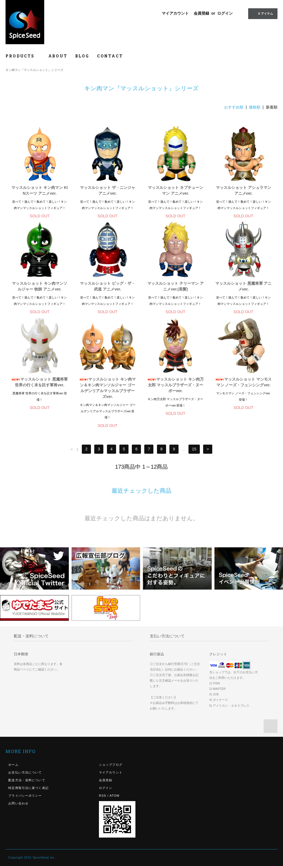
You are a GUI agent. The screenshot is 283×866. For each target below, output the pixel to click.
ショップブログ (110, 764)
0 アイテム (262, 13)
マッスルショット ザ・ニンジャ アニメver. (107, 190)
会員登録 (201, 13)
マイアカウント (175, 13)
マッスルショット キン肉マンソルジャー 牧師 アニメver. (39, 286)
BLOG (82, 56)
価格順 (254, 107)
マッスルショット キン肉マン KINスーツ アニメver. (39, 190)
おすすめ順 (233, 107)
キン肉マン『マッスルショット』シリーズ (34, 70)
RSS (102, 795)
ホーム (13, 764)
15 (194, 449)
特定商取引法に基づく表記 (28, 788)
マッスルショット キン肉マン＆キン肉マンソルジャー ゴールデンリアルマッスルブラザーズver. (107, 388)
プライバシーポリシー (25, 795)
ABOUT (57, 56)
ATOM (114, 795)
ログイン (225, 13)
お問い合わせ (18, 803)
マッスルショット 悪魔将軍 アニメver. (243, 286)
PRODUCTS (23, 56)
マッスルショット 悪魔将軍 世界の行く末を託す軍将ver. (39, 382)
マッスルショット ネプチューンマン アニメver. (175, 190)
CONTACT (110, 56)
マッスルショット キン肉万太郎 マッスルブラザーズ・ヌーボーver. (175, 385)
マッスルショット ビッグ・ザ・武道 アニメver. (107, 286)
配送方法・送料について (26, 780)
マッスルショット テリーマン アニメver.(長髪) (175, 286)
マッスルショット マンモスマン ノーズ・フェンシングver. (243, 382)
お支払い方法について (25, 772)
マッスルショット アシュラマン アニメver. (243, 190)
